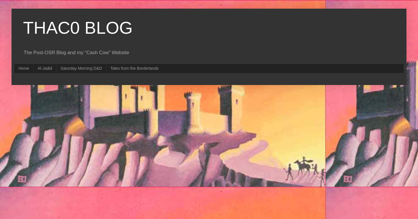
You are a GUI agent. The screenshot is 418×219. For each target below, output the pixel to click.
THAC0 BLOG (78, 27)
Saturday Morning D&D (81, 68)
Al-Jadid (44, 68)
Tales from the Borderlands (134, 68)
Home (23, 68)
